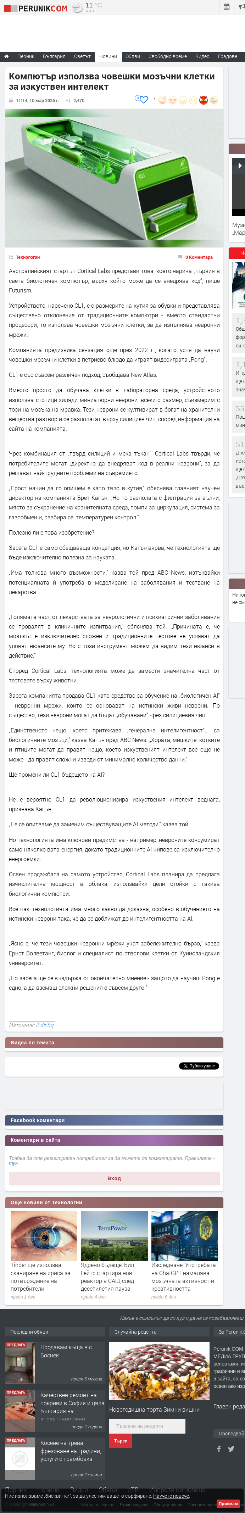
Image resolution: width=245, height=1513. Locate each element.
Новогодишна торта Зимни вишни (154, 1409)
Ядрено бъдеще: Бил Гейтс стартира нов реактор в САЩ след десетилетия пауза (107, 1276)
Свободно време (168, 56)
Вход (114, 1178)
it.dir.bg (45, 1024)
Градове (227, 56)
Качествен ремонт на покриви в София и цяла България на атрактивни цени (72, 1406)
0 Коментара (199, 257)
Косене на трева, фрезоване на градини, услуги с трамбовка (70, 1450)
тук (13, 1163)
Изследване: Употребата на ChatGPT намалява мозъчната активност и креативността (183, 1276)
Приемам (228, 1503)
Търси (120, 1441)
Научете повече (171, 1495)
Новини (108, 56)
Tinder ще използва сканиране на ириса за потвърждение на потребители (41, 1276)
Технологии (28, 257)
